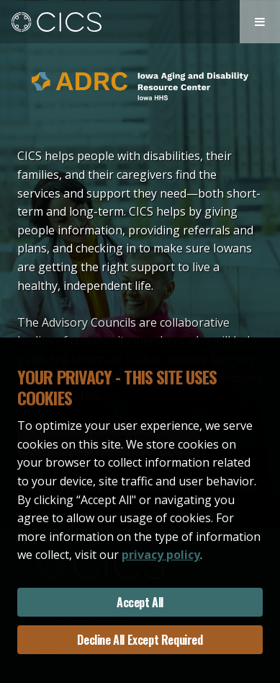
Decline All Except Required (139, 639)
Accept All (140, 602)
